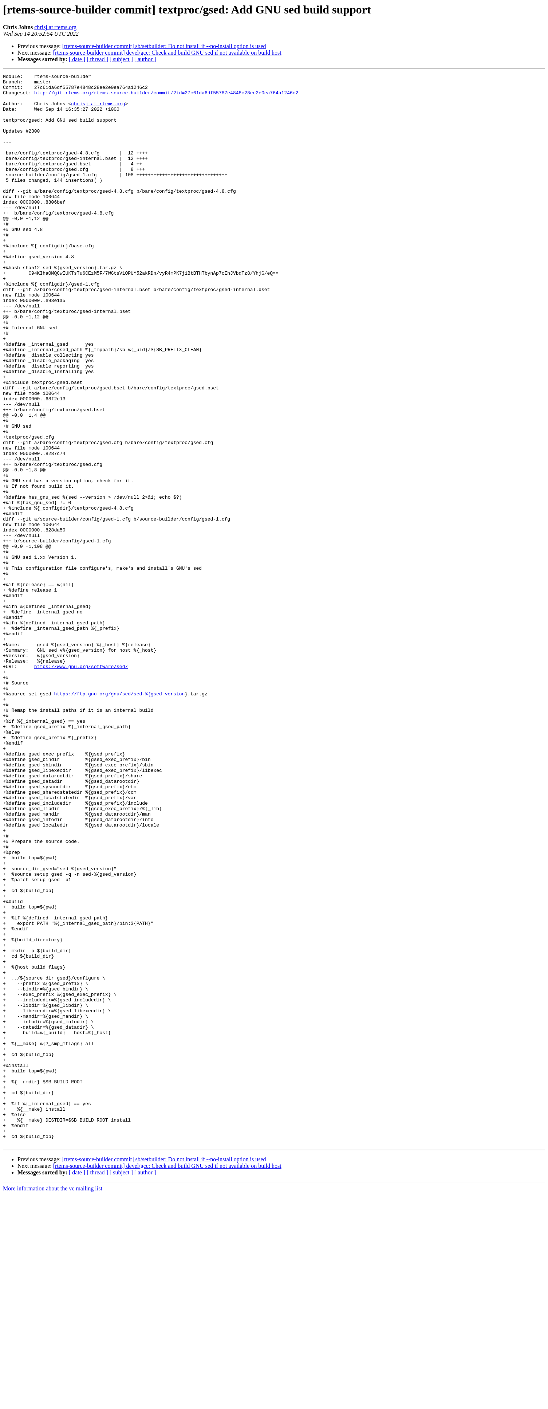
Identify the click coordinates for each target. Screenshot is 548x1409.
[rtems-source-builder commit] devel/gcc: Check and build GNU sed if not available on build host (167, 53)
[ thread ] (97, 59)
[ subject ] (121, 59)
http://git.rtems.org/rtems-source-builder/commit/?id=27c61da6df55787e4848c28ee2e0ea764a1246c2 (166, 97)
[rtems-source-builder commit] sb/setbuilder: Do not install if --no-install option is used (164, 46)
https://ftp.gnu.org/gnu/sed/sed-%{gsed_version (119, 818)
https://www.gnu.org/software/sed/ (81, 785)
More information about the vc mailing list (52, 1403)
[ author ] (145, 59)
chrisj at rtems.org (55, 27)
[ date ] (77, 59)
